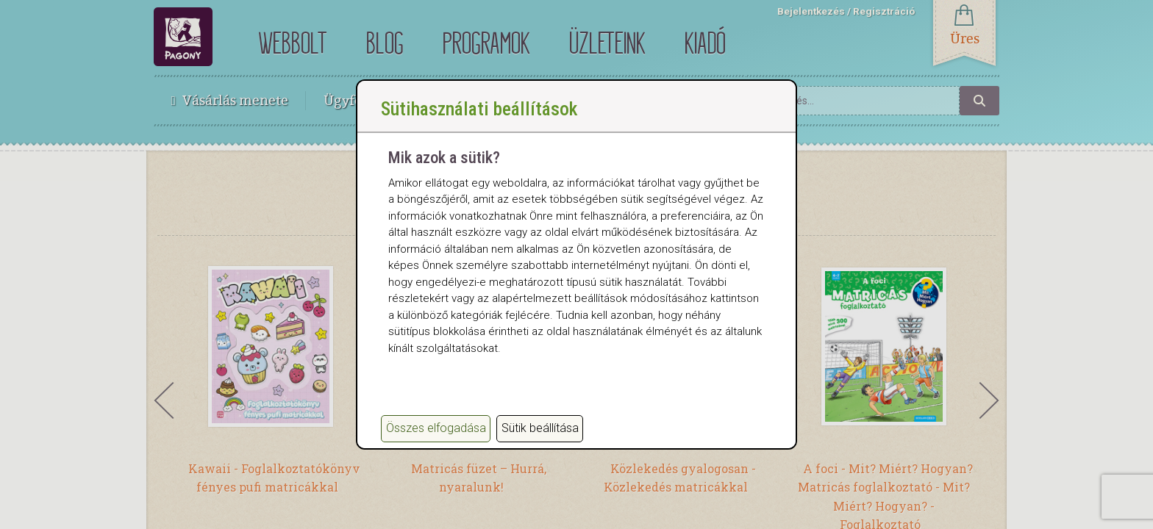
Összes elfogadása (436, 428)
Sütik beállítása (540, 428)
